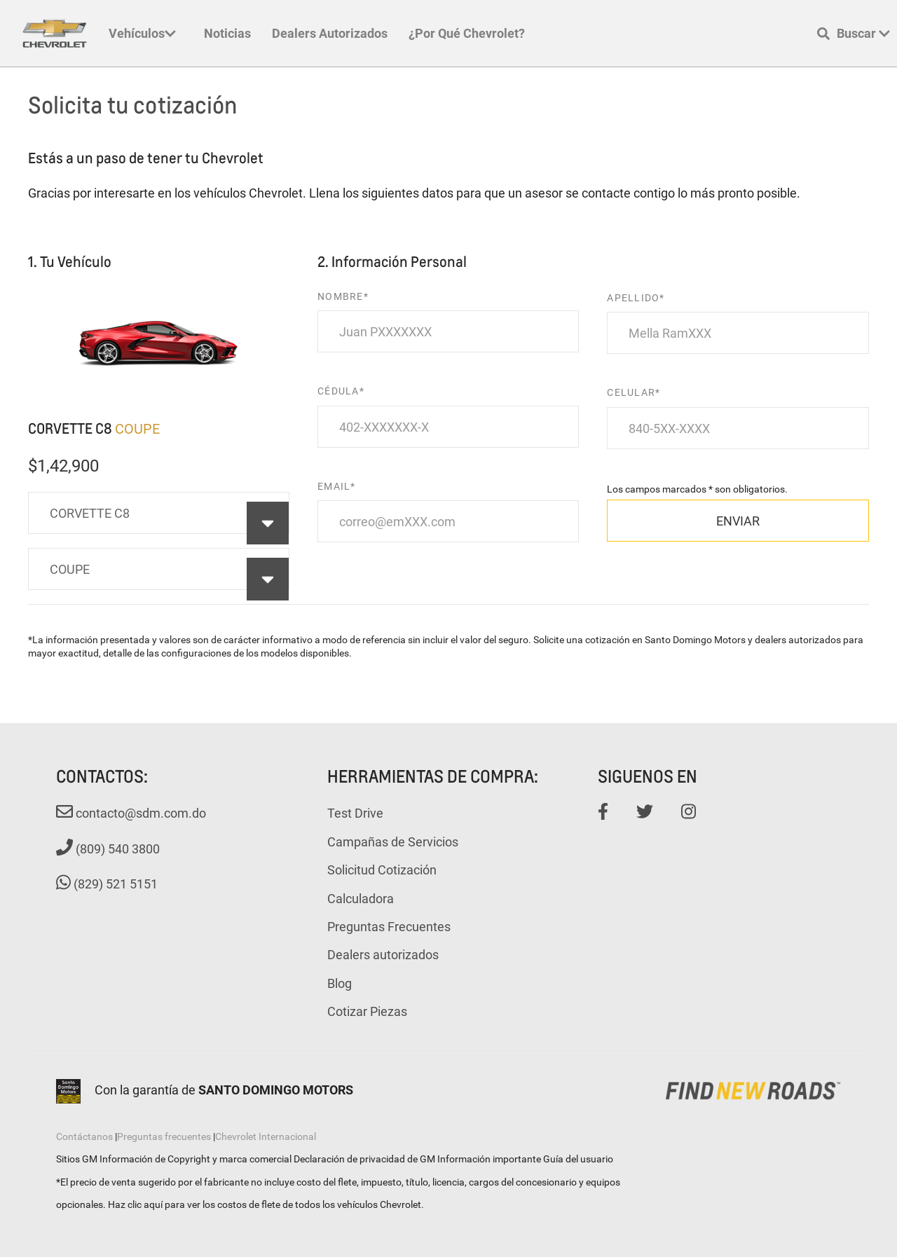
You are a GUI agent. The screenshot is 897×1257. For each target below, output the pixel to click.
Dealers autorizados (330, 33)
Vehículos (142, 33)
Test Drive (355, 812)
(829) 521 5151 (107, 883)
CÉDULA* (340, 390)
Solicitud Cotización (382, 869)
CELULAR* (633, 392)
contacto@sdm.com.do (131, 812)
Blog (339, 983)
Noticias (227, 33)
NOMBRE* (343, 296)
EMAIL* (336, 486)
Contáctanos (84, 1136)
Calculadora (360, 898)
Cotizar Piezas (367, 1011)
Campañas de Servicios (392, 841)
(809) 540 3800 (108, 848)
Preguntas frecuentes (164, 1136)
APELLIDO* (635, 297)
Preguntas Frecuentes (389, 926)
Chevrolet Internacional (265, 1136)
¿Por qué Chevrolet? (467, 33)
